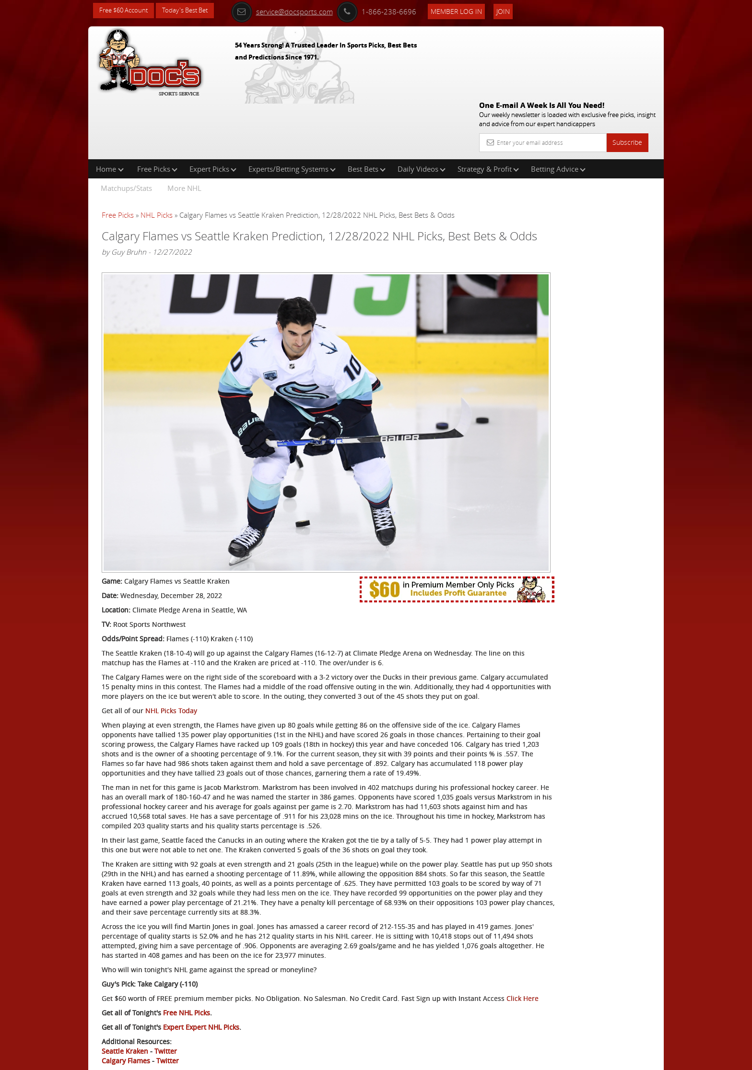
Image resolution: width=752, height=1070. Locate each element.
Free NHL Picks (186, 977)
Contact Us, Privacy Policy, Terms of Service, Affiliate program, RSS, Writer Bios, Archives (433, 1058)
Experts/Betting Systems (292, 107)
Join (516, 10)
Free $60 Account (126, 10)
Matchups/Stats (126, 126)
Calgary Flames (126, 1025)
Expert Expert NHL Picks (201, 991)
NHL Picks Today (171, 617)
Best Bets (367, 107)
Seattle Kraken (125, 1015)
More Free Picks (620, 159)
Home (110, 107)
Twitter (165, 1015)
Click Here (166, 962)
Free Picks (157, 107)
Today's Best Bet (192, 10)
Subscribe (627, 73)
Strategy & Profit (488, 107)
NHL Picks (157, 153)
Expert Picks (212, 107)
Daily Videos (422, 107)
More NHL (184, 126)
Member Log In (469, 10)
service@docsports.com (295, 10)
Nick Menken (565, 223)
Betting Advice (558, 107)
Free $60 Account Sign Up (568, 336)
